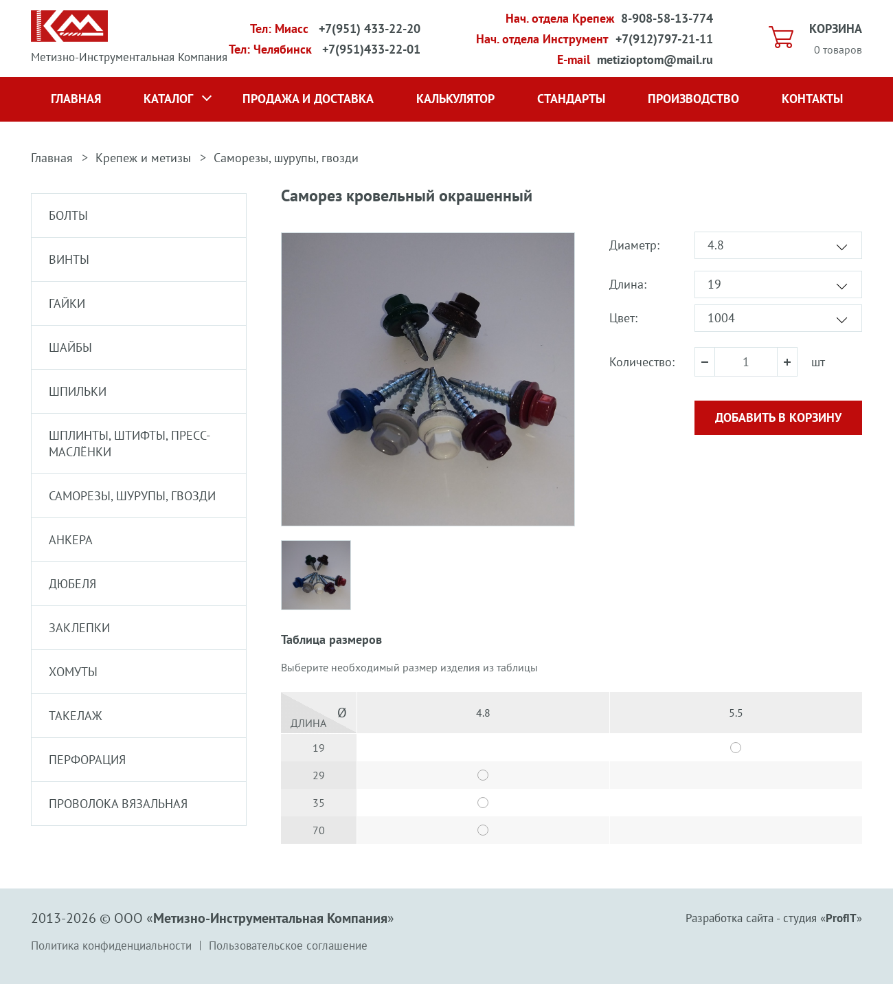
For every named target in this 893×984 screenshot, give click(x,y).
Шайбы (70, 347)
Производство (693, 99)
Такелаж (75, 716)
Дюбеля (72, 584)
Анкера (71, 540)
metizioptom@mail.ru (655, 59)
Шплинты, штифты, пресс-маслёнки (129, 443)
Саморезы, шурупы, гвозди (286, 158)
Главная (76, 99)
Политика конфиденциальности (111, 945)
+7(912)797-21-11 (664, 39)
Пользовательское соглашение (288, 945)
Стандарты (571, 99)
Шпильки (77, 391)
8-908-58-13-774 (667, 18)
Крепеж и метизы (143, 158)
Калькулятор (455, 99)
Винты (69, 259)
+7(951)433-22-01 (371, 49)
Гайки (67, 303)
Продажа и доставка (308, 99)
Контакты (812, 99)
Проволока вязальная (118, 804)
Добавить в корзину (778, 417)
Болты (68, 215)
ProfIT (841, 918)
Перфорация (87, 760)
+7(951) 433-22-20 (369, 28)
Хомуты (73, 672)
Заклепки (79, 628)
